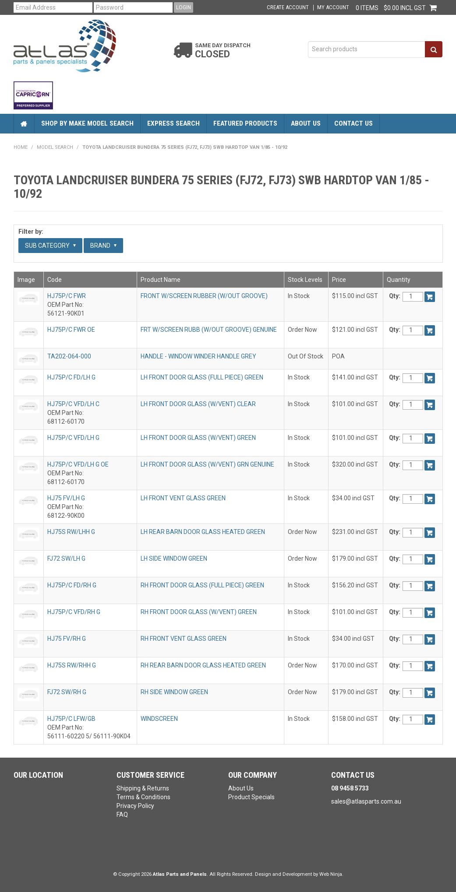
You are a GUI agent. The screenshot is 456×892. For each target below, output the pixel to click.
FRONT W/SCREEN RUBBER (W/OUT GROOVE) (204, 295)
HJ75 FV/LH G (66, 498)
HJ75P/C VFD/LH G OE (78, 464)
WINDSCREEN (159, 718)
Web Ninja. (331, 874)
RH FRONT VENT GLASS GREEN (183, 638)
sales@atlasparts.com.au (366, 801)
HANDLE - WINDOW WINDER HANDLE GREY (198, 356)
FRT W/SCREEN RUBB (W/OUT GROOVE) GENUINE (209, 329)
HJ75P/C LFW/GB (71, 718)
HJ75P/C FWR (66, 295)
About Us (306, 123)
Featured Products (245, 123)
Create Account (288, 8)
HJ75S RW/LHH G (71, 531)
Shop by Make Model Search (87, 123)
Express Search (173, 123)
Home (24, 123)
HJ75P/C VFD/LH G (73, 437)
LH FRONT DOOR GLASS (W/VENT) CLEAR (198, 403)
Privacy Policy (135, 805)
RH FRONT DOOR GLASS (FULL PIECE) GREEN (202, 585)
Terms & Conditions (143, 797)
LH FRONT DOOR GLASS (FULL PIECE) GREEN (202, 377)
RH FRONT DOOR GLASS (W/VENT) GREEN (199, 611)
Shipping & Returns (143, 788)
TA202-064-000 (69, 356)
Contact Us (353, 123)
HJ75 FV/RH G (66, 638)
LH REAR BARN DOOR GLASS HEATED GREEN (203, 531)
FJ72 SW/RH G (66, 691)
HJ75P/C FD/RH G (71, 585)
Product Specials (251, 797)
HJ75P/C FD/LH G (71, 377)
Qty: (394, 295)
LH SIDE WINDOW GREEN (174, 558)
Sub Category (50, 245)
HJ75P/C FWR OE (71, 329)
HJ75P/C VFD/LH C (73, 403)
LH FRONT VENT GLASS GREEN (183, 498)
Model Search (55, 147)
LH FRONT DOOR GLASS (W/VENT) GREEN (198, 437)
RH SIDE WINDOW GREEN (174, 691)
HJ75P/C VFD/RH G (73, 611)
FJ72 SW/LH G (66, 558)
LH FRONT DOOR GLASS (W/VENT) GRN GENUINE (207, 464)
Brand (103, 245)
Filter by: (30, 231)
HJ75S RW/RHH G (71, 665)
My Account (333, 8)
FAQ (122, 814)
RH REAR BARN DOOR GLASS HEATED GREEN (203, 665)
